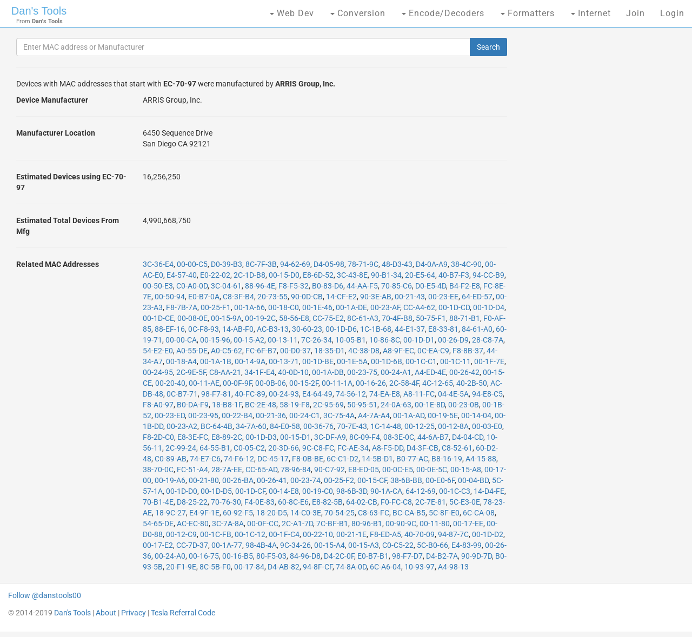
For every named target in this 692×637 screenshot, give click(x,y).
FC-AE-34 (353, 448)
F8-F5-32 (293, 285)
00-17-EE (468, 523)
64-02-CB (361, 502)
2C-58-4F (404, 383)
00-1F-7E (489, 361)
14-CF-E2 (341, 296)
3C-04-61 (226, 285)
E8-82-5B (327, 502)
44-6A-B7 (433, 437)
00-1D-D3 (261, 437)
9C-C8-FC (318, 448)
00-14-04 (476, 415)
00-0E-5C (431, 469)
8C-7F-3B (261, 264)
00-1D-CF (250, 491)
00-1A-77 (226, 545)
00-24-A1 (396, 372)
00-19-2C (260, 318)
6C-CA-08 (479, 512)
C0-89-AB (171, 458)
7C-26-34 (316, 340)
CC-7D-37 (192, 545)
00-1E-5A (352, 361)
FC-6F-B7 (261, 350)
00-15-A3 (363, 545)
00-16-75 (204, 556)
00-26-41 (272, 480)
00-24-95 (158, 372)
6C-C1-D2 (342, 458)
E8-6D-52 (318, 275)
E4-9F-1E (204, 512)
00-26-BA (238, 480)
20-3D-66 (283, 448)
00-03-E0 (487, 426)
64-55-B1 (214, 448)
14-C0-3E (305, 512)
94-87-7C (453, 534)
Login (672, 13)
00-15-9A (226, 318)
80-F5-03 (271, 556)
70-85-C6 (396, 285)
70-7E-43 (352, 426)
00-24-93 (284, 394)
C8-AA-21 (225, 372)
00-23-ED (170, 415)
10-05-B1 (350, 340)
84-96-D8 (305, 556)
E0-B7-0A (203, 296)
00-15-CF (372, 480)
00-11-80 (435, 523)
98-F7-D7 (407, 556)
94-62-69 (295, 264)
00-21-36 (271, 415)
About (106, 612)
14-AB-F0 (238, 329)
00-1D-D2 (487, 534)
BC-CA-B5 (408, 512)
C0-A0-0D (192, 285)
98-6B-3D (351, 491)
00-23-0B (463, 404)
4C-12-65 (437, 383)
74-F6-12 (239, 458)
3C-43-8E (352, 275)
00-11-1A (337, 383)
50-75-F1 (431, 318)
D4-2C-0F (339, 556)
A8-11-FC (419, 394)
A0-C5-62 (226, 350)
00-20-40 (170, 383)
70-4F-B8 (397, 318)
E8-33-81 (443, 329)
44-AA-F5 (362, 285)
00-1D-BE (318, 361)
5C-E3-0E (464, 502)
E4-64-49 (317, 394)
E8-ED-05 (363, 469)
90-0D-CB (307, 296)
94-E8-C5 (487, 394)
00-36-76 (318, 426)
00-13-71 (284, 361)
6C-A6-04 (385, 566)
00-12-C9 (181, 534)
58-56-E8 (294, 318)
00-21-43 (410, 296)
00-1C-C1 (421, 361)
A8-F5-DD (387, 448)
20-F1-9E (181, 566)
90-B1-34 (386, 275)
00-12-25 (419, 426)
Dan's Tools (38, 11)
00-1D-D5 (216, 491)
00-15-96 (215, 340)
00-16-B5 (237, 556)
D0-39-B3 (226, 264)
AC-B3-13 (273, 329)
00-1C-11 (455, 361)
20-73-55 (272, 296)
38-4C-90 (466, 264)
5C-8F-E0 (444, 512)
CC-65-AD (261, 469)
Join (635, 13)
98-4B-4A (261, 545)
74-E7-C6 (205, 458)
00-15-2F (303, 383)
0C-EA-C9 (433, 350)
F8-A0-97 (158, 404)
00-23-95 (203, 415)
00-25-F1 (216, 307)
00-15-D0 (284, 275)
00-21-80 (204, 480)
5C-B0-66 (432, 545)
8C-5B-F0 (215, 566)
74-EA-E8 (384, 394)
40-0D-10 (293, 372)
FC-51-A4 (192, 469)
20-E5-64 (420, 275)
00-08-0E (192, 318)
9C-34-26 (295, 545)
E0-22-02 (215, 275)
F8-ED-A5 (385, 534)
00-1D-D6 (341, 329)
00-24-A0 (170, 556)
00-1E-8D (430, 404)
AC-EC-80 (193, 523)
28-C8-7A (487, 340)
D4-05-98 (329, 264)
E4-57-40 (182, 275)
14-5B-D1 (377, 458)
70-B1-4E (158, 502)
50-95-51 (362, 404)
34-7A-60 (251, 426)
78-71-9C (363, 264)
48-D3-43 (397, 264)
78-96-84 (296, 469)
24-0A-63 (396, 404)
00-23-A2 (182, 426)
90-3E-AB (375, 296)
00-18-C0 (283, 307)
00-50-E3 (158, 285)
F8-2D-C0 (158, 437)
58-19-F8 (295, 404)
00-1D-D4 (488, 307)
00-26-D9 (453, 340)
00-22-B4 (237, 415)
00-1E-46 (317, 307)
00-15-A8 (465, 469)
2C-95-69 (328, 404)
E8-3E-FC (192, 437)
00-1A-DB (328, 372)
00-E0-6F (440, 480)
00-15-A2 (249, 340)
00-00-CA (181, 340)
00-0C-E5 (397, 469)
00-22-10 (318, 534)
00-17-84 (249, 566)
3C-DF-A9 (330, 437)
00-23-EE (443, 296)
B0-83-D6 (327, 285)
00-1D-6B (386, 361)
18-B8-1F (227, 404)
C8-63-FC (373, 512)
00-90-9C (400, 523)
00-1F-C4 (284, 534)
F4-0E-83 (259, 502)
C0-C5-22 (398, 545)
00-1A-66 (249, 307)
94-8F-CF (317, 566)
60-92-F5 (238, 512)
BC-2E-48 (260, 404)
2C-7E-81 (430, 502)
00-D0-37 (295, 350)
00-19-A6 (170, 480)
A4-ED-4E (430, 372)
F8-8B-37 (468, 350)
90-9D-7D (476, 556)
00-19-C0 (317, 491)
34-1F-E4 (259, 372)
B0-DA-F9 (193, 404)
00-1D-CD (454, 307)
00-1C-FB (215, 534)
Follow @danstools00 (44, 595)
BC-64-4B (216, 426)
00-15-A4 (329, 545)
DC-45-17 (273, 458)
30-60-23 (307, 329)
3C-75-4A (339, 415)
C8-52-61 (457, 448)
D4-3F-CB (422, 448)
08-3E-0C (398, 437)
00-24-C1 (304, 415)
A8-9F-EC (398, 350)
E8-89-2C (226, 437)
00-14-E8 (284, 491)
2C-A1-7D (297, 523)
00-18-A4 (181, 361)
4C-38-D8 (364, 350)
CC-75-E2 (328, 318)
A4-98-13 (453, 566)
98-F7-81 (216, 394)
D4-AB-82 (284, 566)
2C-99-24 (180, 448)
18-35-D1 (329, 350)
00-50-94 (170, 296)
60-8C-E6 (293, 502)
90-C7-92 (329, 469)
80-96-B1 (366, 523)
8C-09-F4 (364, 437)
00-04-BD (473, 480)
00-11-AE (204, 383)
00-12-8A (453, 426)
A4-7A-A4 (374, 415)
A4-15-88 (480, 458)
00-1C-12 (250, 534)
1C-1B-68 (375, 329)
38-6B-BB (406, 480)
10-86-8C (384, 340)
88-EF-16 (170, 329)
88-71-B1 (464, 318)
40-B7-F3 (453, 275)
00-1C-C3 (454, 491)
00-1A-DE (351, 307)
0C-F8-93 (203, 329)
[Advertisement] (599, 205)
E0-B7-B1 (373, 556)
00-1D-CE (158, 318)
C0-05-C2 (249, 448)
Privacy (133, 612)
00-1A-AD (408, 415)
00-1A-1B (215, 361)
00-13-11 (283, 340)
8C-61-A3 (362, 318)
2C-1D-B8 (249, 275)
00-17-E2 (158, 545)
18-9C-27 (170, 512)
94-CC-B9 (488, 275)
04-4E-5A (453, 394)
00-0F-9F (237, 383)
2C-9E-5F (191, 372)
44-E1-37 (410, 329)
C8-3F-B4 (238, 296)
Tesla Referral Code (183, 612)
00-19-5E (443, 415)
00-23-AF (385, 307)
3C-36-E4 (158, 264)
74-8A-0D (351, 566)
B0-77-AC (412, 458)
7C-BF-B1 (332, 523)
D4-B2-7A (442, 556)
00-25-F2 (339, 480)
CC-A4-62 (419, 307)
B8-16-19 (446, 458)
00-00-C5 (192, 264)
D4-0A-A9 (432, 264)
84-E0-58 (285, 426)
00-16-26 (371, 383)
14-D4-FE (489, 491)
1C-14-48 (385, 426)
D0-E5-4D (430, 285)
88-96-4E (260, 285)
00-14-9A (250, 361)
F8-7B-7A (181, 307)
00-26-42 (464, 372)
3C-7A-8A (228, 523)
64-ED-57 (477, 296)
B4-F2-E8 (464, 285)
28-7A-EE (226, 469)
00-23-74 (305, 480)
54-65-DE (158, 523)
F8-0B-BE (307, 458)
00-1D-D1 (419, 340)
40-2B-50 (471, 383)
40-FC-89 (250, 394)
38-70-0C (158, 469)
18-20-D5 (271, 512)
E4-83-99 (466, 545)
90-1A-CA (386, 491)
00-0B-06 (270, 383)
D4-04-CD (467, 437)
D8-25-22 (192, 502)
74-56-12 (351, 394)
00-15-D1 (295, 437)
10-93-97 (419, 566)
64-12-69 (420, 491)
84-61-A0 (477, 329)
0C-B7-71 (182, 394)
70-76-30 (226, 502)
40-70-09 (419, 534)
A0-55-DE (192, 350)
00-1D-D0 (181, 491)
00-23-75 (362, 372)
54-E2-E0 (158, 350)
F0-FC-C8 (396, 502)
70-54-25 (339, 512)
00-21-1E (351, 534)
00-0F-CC (262, 523)
